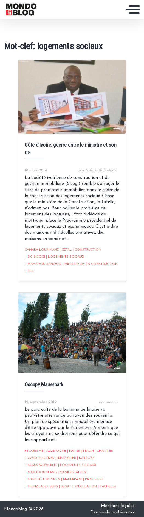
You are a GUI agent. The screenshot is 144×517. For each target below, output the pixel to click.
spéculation (84, 486)
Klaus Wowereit (41, 465)
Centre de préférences (112, 512)
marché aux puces (43, 479)
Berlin (87, 450)
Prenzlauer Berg (42, 486)
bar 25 (73, 450)
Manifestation (72, 472)
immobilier (65, 458)
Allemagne (55, 450)
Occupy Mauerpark (44, 384)
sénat (65, 486)
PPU (30, 271)
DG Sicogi (35, 256)
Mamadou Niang (41, 472)
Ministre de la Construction (90, 264)
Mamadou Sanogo (43, 264)
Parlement (93, 479)
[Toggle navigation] (133, 9)
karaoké (86, 458)
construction (87, 249)
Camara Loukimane (42, 249)
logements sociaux (65, 256)
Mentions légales (117, 506)
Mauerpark (71, 479)
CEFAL (66, 249)
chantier (104, 450)
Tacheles (107, 486)
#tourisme (34, 451)
